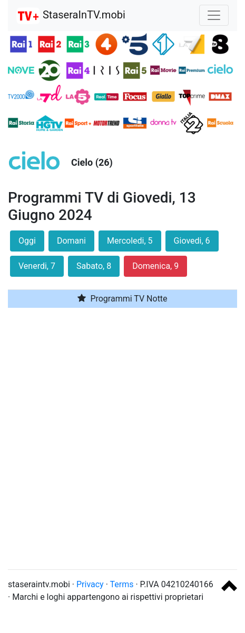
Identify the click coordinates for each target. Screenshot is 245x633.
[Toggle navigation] (214, 15)
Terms (122, 584)
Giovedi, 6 (192, 241)
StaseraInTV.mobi (70, 15)
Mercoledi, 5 (130, 241)
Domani (71, 241)
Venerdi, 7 (36, 266)
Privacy (90, 584)
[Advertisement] (122, 438)
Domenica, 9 (155, 266)
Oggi (27, 241)
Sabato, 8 (93, 266)
